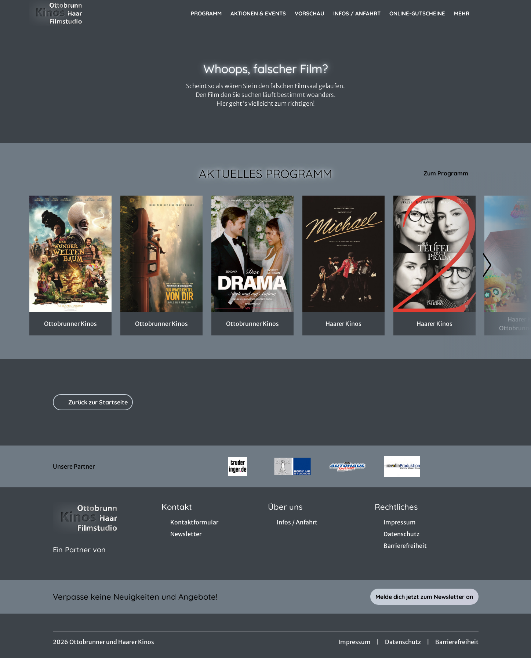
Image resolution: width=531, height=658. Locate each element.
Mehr (466, 13)
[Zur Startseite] (80, 13)
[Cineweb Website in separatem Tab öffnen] (79, 559)
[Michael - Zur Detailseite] (343, 254)
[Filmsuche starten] (494, 13)
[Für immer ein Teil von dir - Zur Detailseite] (161, 254)
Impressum (354, 642)
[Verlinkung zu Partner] (237, 466)
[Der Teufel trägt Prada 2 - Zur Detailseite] (434, 254)
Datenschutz (403, 642)
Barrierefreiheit (457, 642)
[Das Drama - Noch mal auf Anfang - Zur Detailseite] (252, 254)
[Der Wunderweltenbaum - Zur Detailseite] (70, 254)
